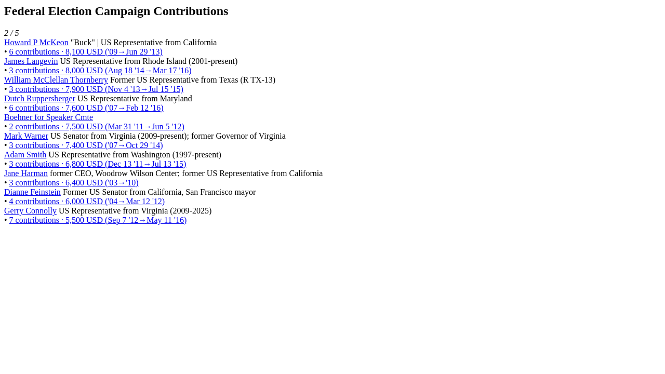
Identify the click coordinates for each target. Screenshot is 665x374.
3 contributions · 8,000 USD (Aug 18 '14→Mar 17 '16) (100, 70)
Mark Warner (26, 135)
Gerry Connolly (30, 210)
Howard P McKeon (36, 42)
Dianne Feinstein (32, 192)
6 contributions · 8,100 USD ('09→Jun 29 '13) (86, 51)
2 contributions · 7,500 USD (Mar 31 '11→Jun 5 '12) (96, 126)
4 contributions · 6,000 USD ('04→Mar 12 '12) (87, 201)
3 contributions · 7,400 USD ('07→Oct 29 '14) (86, 145)
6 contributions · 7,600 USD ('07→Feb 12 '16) (86, 107)
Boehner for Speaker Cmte (48, 117)
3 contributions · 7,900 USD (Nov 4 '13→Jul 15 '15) (96, 89)
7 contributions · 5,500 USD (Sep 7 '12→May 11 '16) (98, 220)
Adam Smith (25, 154)
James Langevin (31, 61)
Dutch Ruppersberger (39, 98)
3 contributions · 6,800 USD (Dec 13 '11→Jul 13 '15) (98, 163)
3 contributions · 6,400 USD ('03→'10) (74, 182)
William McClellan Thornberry (56, 79)
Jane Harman (26, 173)
